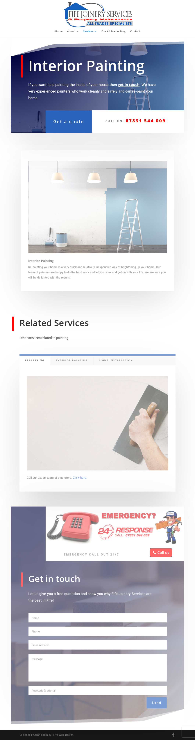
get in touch (128, 83)
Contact (135, 31)
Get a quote (68, 120)
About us (72, 31)
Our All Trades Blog (113, 31)
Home (58, 31)
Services (88, 31)
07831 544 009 (145, 120)
